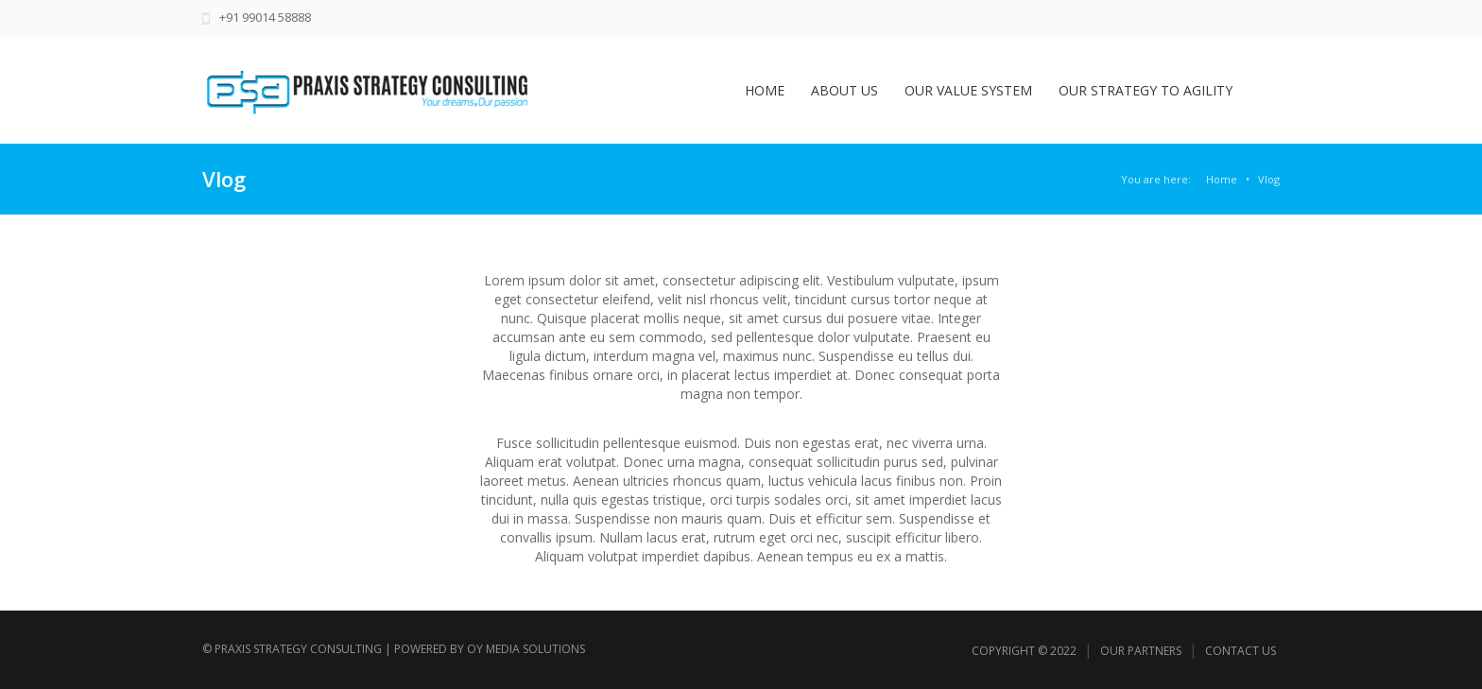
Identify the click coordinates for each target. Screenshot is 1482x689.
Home (1221, 179)
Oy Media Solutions (526, 649)
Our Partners (1140, 651)
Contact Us (1240, 651)
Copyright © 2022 (1024, 651)
